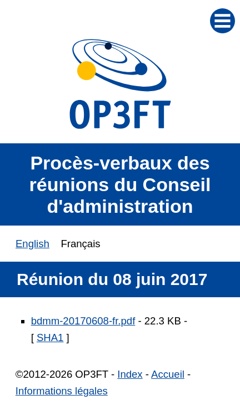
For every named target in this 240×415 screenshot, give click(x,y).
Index (129, 374)
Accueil (167, 374)
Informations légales (62, 391)
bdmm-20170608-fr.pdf (83, 321)
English (32, 243)
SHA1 (50, 337)
